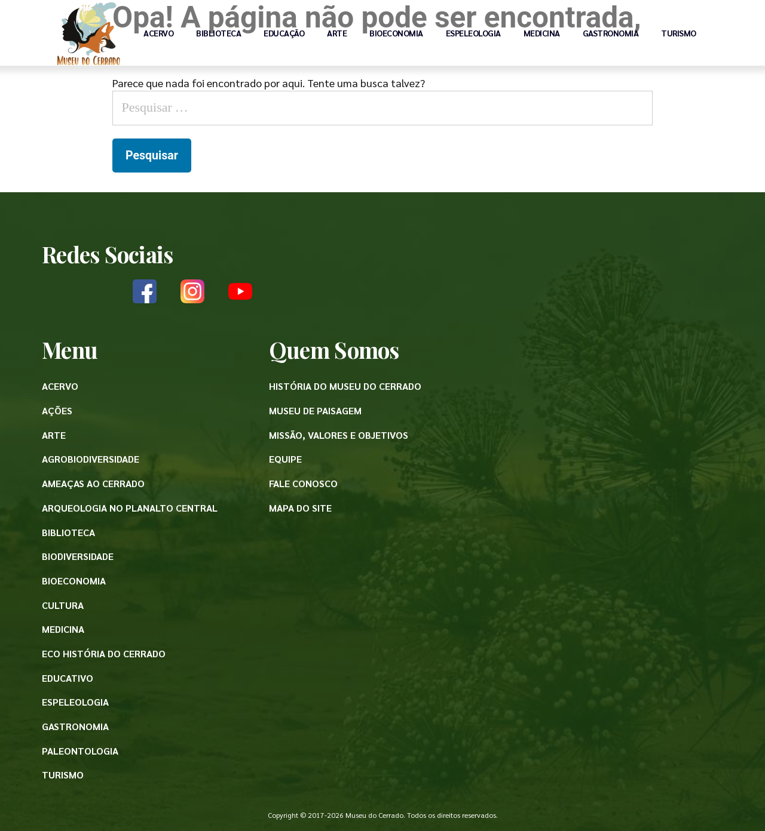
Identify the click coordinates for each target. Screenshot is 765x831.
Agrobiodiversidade (90, 459)
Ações (57, 410)
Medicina (542, 32)
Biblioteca (218, 32)
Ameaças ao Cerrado (93, 483)
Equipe (285, 459)
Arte (337, 32)
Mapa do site (300, 507)
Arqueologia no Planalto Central (130, 507)
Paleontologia (80, 750)
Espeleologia (473, 32)
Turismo (678, 32)
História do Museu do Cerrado (345, 386)
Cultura (63, 605)
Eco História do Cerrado (104, 653)
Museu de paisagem (315, 410)
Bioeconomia (396, 32)
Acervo (158, 32)
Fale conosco (303, 483)
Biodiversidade (78, 556)
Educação (284, 32)
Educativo (67, 678)
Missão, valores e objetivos (338, 435)
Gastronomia (611, 32)
